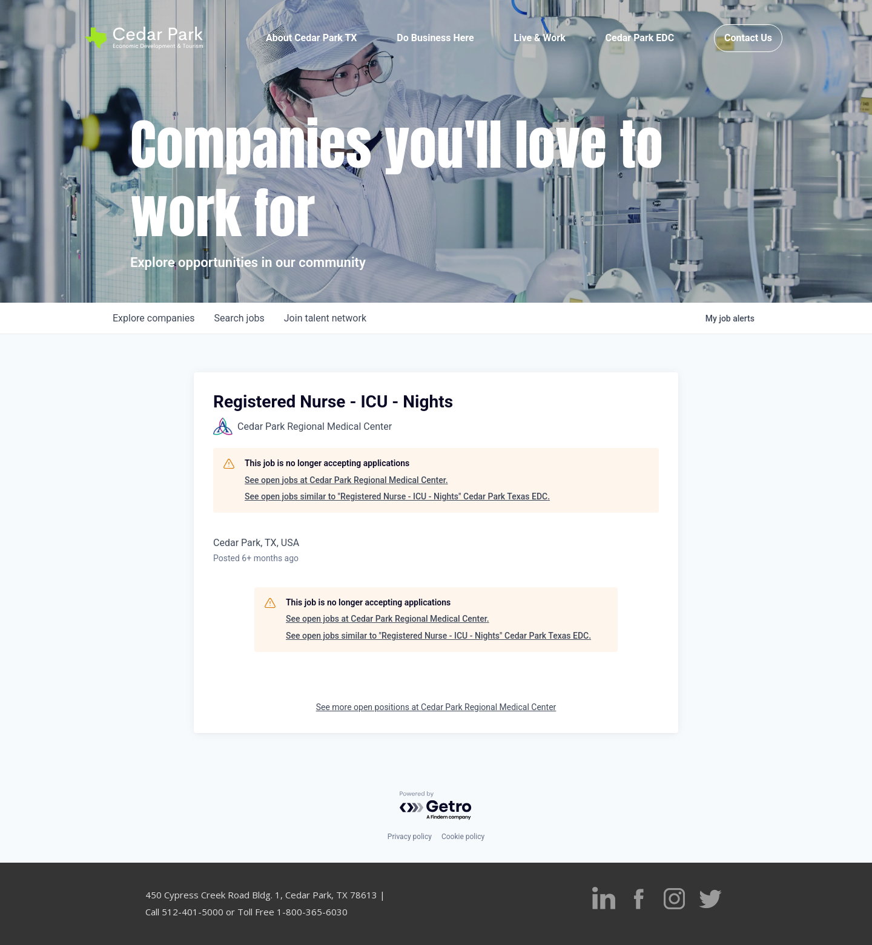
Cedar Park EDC (640, 38)
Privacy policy (410, 836)
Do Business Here (435, 38)
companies (153, 318)
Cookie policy (462, 836)
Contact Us (748, 38)
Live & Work (540, 38)
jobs (239, 318)
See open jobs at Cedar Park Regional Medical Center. (346, 480)
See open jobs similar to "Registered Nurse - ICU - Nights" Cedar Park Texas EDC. (397, 496)
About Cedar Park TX (311, 38)
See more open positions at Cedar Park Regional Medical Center (436, 707)
